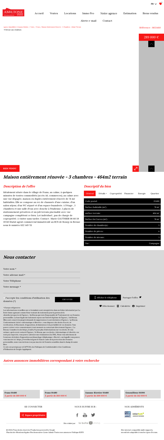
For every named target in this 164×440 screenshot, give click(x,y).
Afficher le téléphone (105, 297)
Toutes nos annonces (62, 432)
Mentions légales (22, 432)
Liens (45, 432)
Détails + (103, 193)
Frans (38, 27)
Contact (107, 20)
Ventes (54, 13)
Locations (70, 13)
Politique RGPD (78, 432)
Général (90, 193)
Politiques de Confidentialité (46, 347)
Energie (142, 193)
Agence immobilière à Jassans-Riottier (16, 27)
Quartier (155, 193)
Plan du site (10, 432)
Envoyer (67, 299)
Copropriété (116, 193)
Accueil (39, 13)
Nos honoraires (36, 432)
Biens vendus (150, 13)
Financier (129, 193)
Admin (50, 432)
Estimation (129, 13)
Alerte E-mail (88, 20)
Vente (32, 27)
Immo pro (88, 13)
